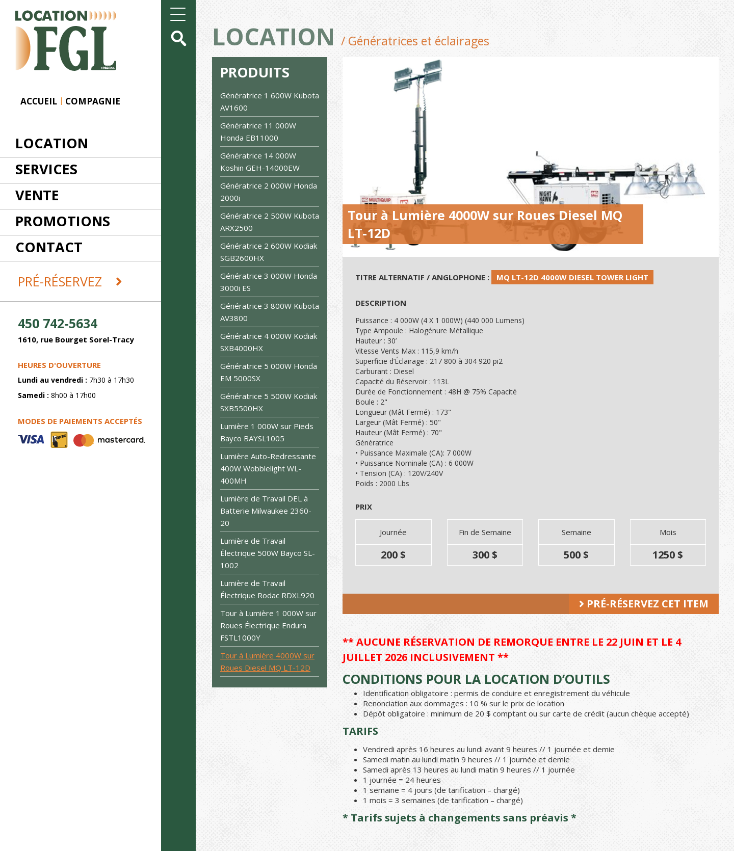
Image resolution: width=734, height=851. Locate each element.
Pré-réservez (70, 281)
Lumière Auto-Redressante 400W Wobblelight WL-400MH (268, 468)
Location (51, 143)
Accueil (38, 101)
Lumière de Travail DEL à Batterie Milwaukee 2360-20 (265, 510)
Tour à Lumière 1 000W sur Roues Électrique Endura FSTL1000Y (268, 625)
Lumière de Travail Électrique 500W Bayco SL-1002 (267, 553)
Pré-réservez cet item (644, 603)
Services (46, 168)
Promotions (62, 220)
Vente (37, 194)
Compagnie (92, 101)
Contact (49, 246)
